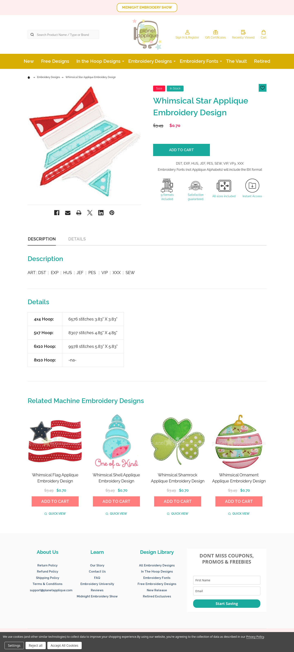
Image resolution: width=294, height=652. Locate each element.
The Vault (236, 61)
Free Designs (55, 61)
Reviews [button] (97, 590)
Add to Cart (181, 150)
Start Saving (227, 603)
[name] (226, 580)
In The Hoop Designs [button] (157, 571)
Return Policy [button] (47, 565)
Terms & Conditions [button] (47, 584)
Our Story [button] (97, 565)
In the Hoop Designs (98, 61)
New (29, 61)
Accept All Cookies (64, 645)
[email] (226, 591)
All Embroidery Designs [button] (157, 565)
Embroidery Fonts (199, 61)
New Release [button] (157, 590)
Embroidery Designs (150, 61)
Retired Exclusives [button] (157, 596)
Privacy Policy (255, 637)
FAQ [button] (97, 578)
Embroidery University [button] (97, 584)
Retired (262, 61)
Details (77, 239)
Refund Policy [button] (47, 571)
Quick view (55, 513)
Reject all (35, 645)
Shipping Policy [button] (47, 578)
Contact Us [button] (97, 571)
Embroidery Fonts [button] (156, 578)
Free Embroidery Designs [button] (157, 584)
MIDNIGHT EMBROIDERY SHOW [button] (147, 7)
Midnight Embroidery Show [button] (97, 596)
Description (42, 239)
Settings (14, 645)
